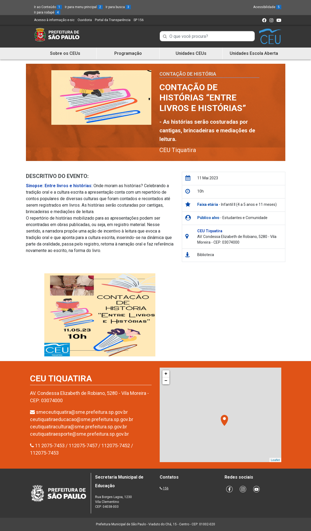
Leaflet (275, 460)
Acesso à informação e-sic (54, 20)
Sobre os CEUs (65, 53)
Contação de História (187, 74)
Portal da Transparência (113, 20)
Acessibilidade (267, 7)
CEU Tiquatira (177, 150)
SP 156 (138, 20)
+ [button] (166, 374)
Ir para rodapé (47, 12)
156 (166, 488)
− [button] (166, 381)
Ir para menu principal (84, 7)
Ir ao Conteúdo (48, 7)
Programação (128, 53)
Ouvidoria (85, 20)
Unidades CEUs (191, 53)
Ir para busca (118, 7)
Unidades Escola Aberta (254, 53)
